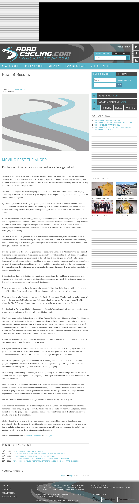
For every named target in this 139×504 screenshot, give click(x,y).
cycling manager (112, 102)
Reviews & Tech (34, 66)
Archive (120, 47)
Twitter (29, 436)
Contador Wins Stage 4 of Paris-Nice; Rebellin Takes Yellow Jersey (39, 454)
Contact (127, 47)
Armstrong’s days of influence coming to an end (113, 127)
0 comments (20, 90)
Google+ (48, 436)
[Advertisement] (72, 21)
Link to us (6, 489)
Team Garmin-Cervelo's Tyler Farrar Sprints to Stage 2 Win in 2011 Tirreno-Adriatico (46, 461)
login (71, 476)
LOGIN (119, 85)
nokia (118, 108)
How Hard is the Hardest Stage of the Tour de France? (34, 456)
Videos (95, 66)
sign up (64, 476)
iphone (107, 108)
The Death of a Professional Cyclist (108, 121)
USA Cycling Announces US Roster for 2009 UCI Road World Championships (42, 459)
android (130, 108)
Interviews (54, 66)
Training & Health (76, 66)
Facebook (37, 436)
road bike (108, 96)
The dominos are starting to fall (107, 125)
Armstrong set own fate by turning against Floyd (114, 123)
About (106, 66)
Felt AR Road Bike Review (104, 129)
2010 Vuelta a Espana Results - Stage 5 (28, 451)
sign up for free (123, 80)
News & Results (11, 66)
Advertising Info (9, 497)
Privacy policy (8, 493)
